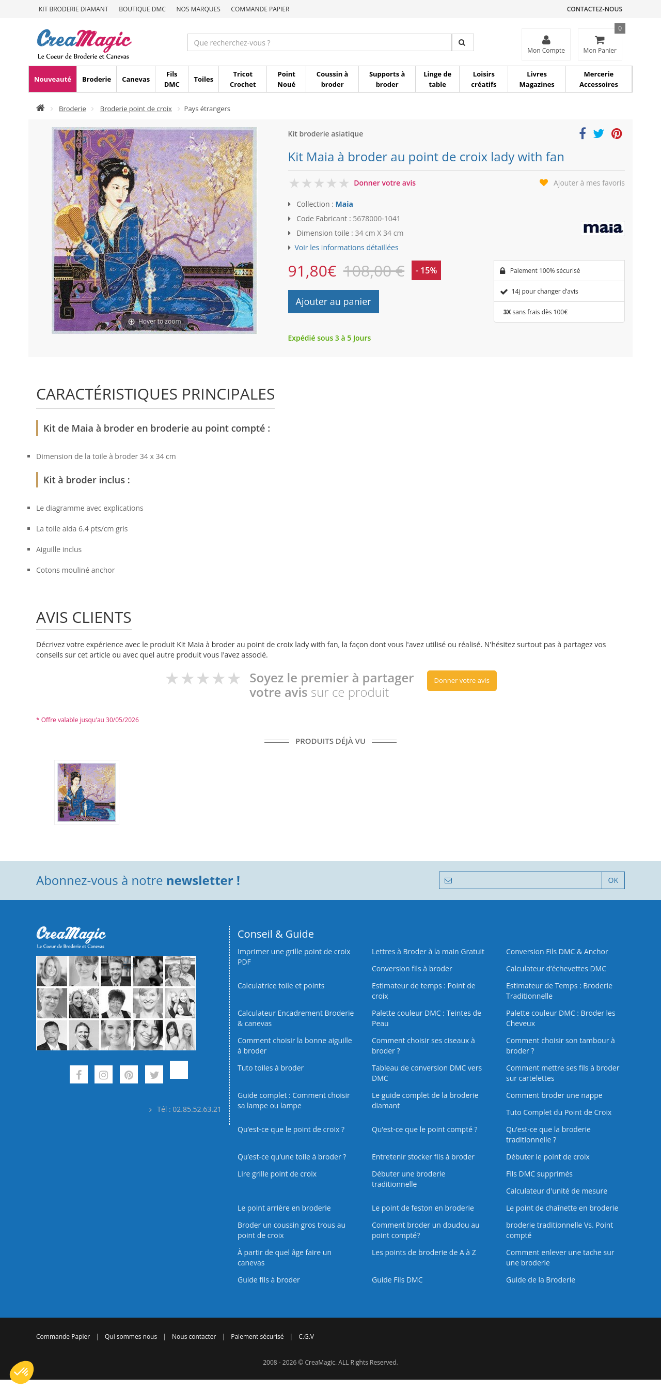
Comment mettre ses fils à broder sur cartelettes (562, 1073)
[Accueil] (40, 108)
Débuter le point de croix (548, 1157)
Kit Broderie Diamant (73, 9)
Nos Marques (199, 9)
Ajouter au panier (333, 301)
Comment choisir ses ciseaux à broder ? (423, 1045)
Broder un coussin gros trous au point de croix (291, 1230)
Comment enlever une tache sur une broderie (560, 1257)
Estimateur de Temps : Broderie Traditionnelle (559, 991)
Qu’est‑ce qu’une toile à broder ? (292, 1157)
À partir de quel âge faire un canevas (285, 1257)
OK (613, 880)
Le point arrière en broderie (284, 1208)
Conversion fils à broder (412, 968)
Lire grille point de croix (277, 1174)
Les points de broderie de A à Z (424, 1252)
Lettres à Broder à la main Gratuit (428, 951)
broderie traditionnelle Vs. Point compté (559, 1230)
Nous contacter (194, 1336)
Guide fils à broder (269, 1280)
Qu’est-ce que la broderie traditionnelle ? (548, 1134)
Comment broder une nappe (554, 1095)
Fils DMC (172, 79)
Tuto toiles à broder (271, 1068)
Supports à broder (387, 79)
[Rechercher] (463, 42)
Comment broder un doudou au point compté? (426, 1230)
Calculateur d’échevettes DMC (556, 968)
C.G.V (306, 1336)
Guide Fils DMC (397, 1280)
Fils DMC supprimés (539, 1174)
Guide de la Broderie (540, 1280)
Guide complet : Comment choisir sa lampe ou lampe (294, 1100)
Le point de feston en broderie (423, 1208)
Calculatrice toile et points (281, 985)
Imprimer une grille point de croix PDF (294, 956)
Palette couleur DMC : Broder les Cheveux (561, 1018)
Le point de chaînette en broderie (562, 1208)
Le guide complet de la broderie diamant (425, 1100)
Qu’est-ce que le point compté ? (425, 1129)
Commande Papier (260, 9)
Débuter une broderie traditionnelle (408, 1179)
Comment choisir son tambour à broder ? (560, 1045)
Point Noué (286, 79)
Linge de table (437, 79)
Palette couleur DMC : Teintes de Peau (426, 1018)
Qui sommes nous (131, 1336)
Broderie (96, 79)
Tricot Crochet (243, 79)
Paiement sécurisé (257, 1336)
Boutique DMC (142, 9)
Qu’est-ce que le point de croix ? (291, 1129)
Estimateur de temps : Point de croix (424, 991)
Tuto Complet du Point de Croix (558, 1112)
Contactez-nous (594, 9)
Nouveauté (52, 79)
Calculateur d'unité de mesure (556, 1191)
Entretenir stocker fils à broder (423, 1157)
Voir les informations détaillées (347, 247)
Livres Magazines (537, 79)
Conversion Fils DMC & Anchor (557, 951)
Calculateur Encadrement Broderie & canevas (296, 1018)
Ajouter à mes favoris (589, 183)
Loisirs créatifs (483, 79)
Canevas (136, 79)
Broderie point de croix (136, 108)
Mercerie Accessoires (598, 79)
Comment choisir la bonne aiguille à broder (295, 1045)
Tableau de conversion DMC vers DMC (427, 1073)
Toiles (203, 79)
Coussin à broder (333, 79)
